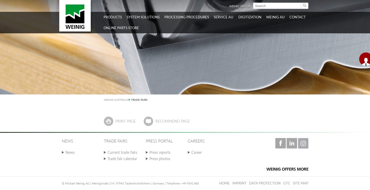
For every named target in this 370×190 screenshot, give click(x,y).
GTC (286, 183)
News (70, 152)
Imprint (239, 183)
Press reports (159, 152)
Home (224, 183)
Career (196, 152)
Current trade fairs (122, 152)
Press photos (159, 158)
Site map (300, 183)
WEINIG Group (239, 6)
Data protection (265, 183)
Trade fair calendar (122, 158)
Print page (125, 121)
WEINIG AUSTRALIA (116, 99)
